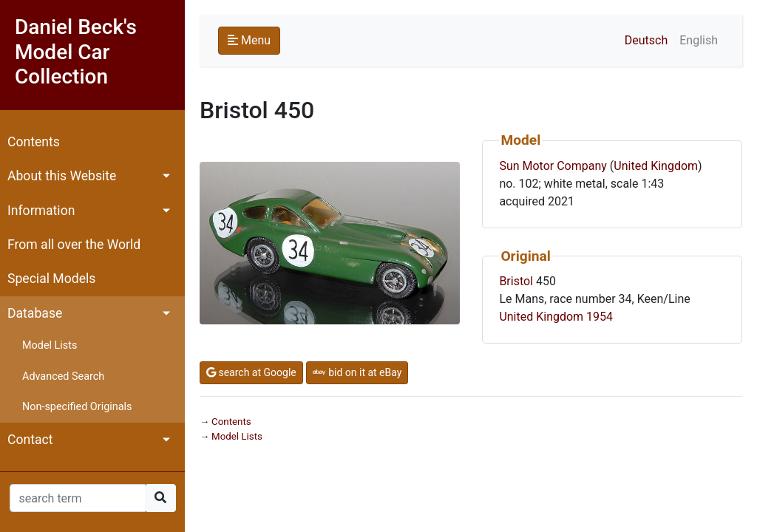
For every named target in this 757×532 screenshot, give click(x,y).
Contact (30, 439)
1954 (599, 317)
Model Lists (49, 345)
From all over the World (73, 244)
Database (34, 313)
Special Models (51, 278)
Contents (33, 141)
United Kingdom (656, 166)
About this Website (61, 175)
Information (41, 210)
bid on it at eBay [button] (357, 372)
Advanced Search (63, 376)
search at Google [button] (251, 372)
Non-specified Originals (77, 406)
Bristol (516, 281)
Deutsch (646, 40)
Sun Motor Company (552, 166)
